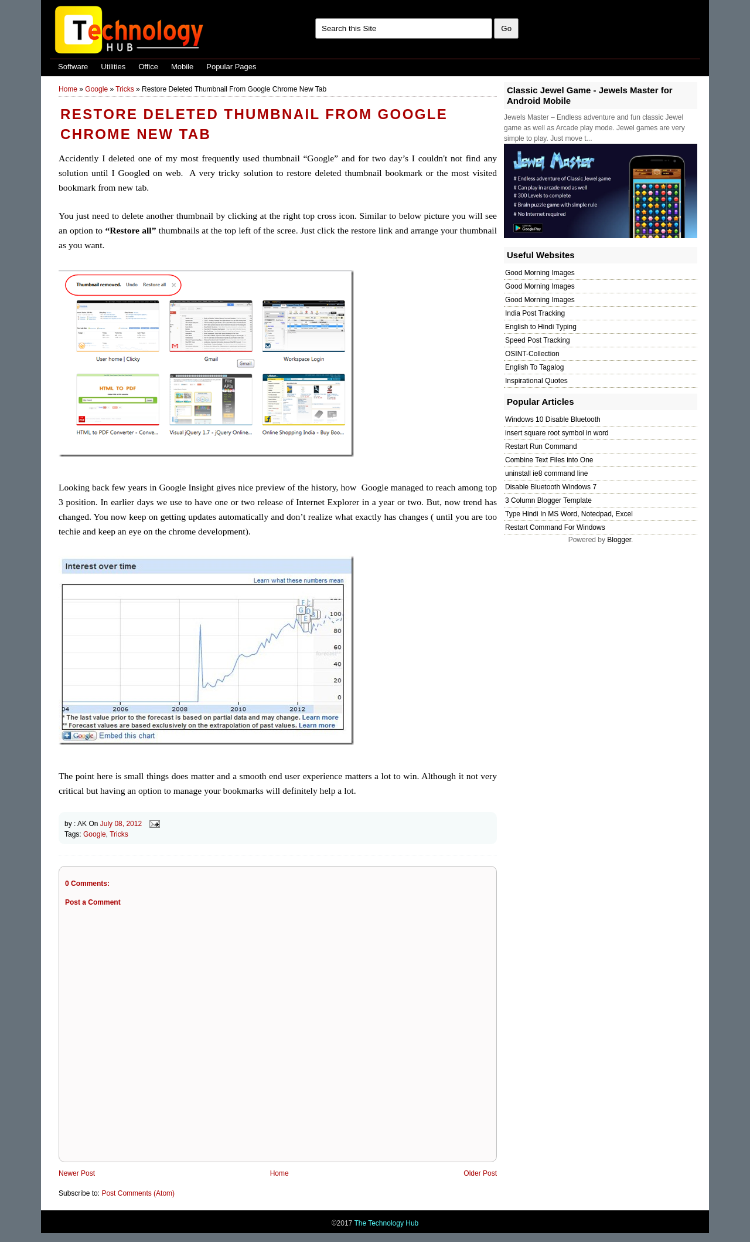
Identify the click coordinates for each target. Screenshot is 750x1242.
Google (96, 89)
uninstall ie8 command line (546, 473)
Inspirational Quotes (536, 381)
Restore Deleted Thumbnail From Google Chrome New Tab (254, 124)
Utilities (113, 66)
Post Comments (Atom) (138, 1193)
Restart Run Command (541, 446)
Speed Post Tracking (537, 340)
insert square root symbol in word (557, 433)
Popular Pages (231, 66)
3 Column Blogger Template (548, 500)
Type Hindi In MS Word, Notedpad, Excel (569, 514)
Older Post (480, 1173)
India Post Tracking (535, 313)
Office (148, 66)
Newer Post (77, 1173)
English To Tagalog (534, 367)
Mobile (182, 66)
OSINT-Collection (532, 354)
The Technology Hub (386, 1223)
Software (73, 66)
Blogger (619, 540)
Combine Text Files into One (549, 460)
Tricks (124, 89)
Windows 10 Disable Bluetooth (553, 419)
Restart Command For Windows (555, 527)
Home (68, 89)
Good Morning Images (540, 273)
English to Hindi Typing (541, 327)
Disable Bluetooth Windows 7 (550, 487)
